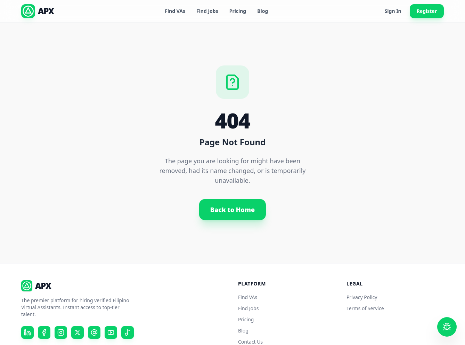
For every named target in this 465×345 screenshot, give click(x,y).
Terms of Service (365, 308)
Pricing (237, 11)
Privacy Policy (361, 297)
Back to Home (232, 209)
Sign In (393, 11)
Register (427, 11)
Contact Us (250, 341)
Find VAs (175, 11)
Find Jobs (207, 11)
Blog (262, 11)
